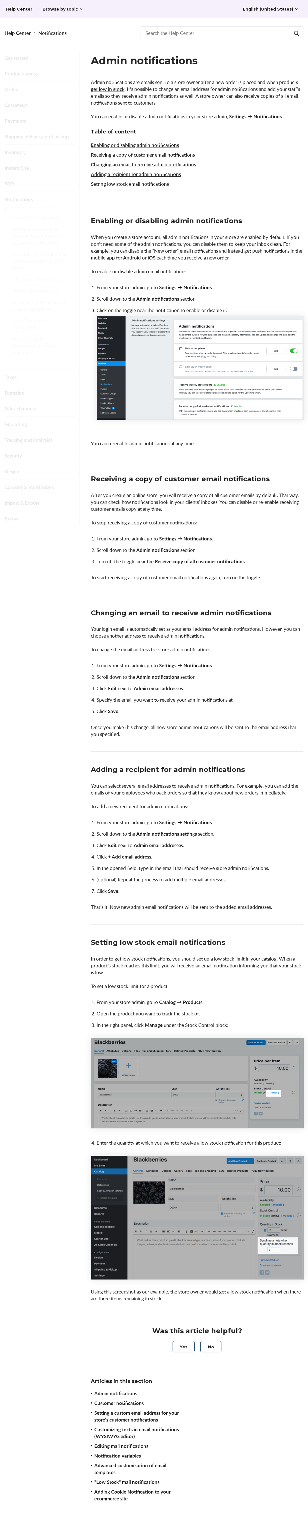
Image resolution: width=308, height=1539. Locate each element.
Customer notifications (36, 224)
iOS (151, 257)
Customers (16, 105)
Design (12, 471)
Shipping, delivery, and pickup (37, 136)
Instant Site (17, 167)
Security (13, 455)
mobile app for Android (116, 257)
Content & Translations (29, 487)
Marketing (16, 424)
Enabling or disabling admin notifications (135, 145)
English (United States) (268, 9)
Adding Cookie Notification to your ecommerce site (33, 352)
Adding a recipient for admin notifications (136, 174)
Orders (12, 89)
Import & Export (22, 502)
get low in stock (108, 89)
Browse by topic (60, 9)
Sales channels (20, 408)
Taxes (11, 377)
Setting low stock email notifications (130, 183)
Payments (15, 120)
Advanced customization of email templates (38, 312)
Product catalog (22, 73)
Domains (14, 392)
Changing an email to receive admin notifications (143, 164)
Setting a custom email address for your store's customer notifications (36, 242)
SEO (9, 183)
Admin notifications (32, 212)
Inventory (15, 152)
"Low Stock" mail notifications (29, 330)
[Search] (296, 33)
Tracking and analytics (28, 440)
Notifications (52, 33)
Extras (11, 518)
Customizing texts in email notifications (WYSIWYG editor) (39, 267)
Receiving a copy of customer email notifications (143, 154)
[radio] (184, 1346)
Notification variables (34, 297)
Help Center (18, 33)
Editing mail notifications (38, 286)
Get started (17, 57)
